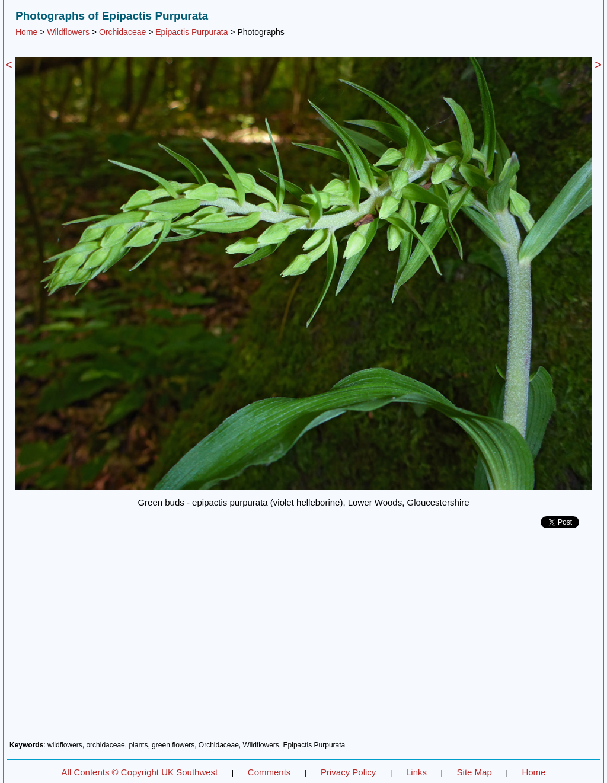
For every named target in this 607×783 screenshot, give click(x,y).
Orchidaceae (122, 32)
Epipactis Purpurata (191, 32)
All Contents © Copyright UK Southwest (140, 772)
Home (26, 32)
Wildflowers (68, 32)
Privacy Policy (348, 772)
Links (416, 772)
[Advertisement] (303, 639)
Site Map (474, 772)
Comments (269, 772)
